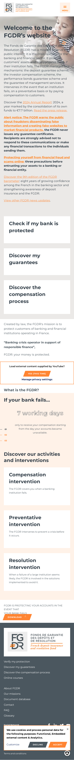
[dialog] (37, 738)
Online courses (13, 677)
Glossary (9, 715)
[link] (37, 229)
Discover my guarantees (19, 667)
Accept (57, 744)
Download (17, 616)
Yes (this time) (37, 373)
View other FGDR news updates (27, 200)
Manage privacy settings (37, 379)
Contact (9, 704)
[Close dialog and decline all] (67, 728)
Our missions (12, 693)
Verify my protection (17, 661)
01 (6, 429)
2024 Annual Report (37, 102)
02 (5, 435)
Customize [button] (13, 744)
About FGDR (12, 688)
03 (5, 440)
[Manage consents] (67, 753)
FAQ (6, 710)
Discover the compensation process (27, 672)
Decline (38, 744)
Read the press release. (50, 110)
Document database (17, 699)
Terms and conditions (15, 753)
